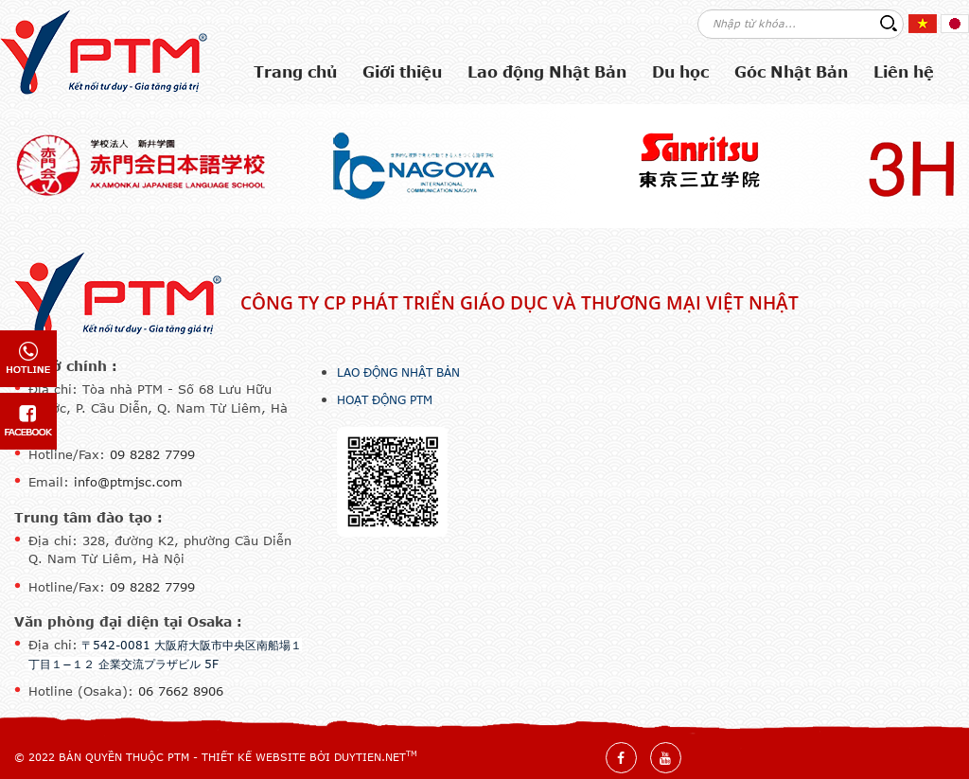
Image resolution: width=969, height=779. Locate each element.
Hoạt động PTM (384, 399)
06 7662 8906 (180, 691)
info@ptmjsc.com (128, 481)
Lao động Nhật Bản (398, 372)
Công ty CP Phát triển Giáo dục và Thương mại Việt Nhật (519, 303)
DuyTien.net (370, 757)
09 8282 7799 (152, 454)
